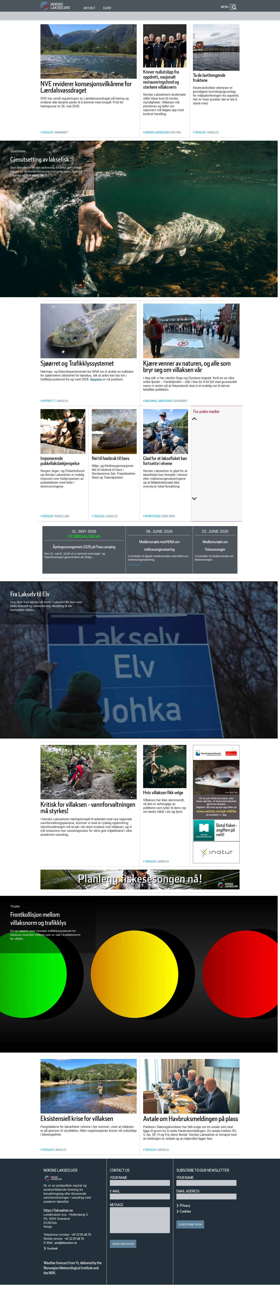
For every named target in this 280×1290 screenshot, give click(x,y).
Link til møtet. (131, 564)
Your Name (120, 1178)
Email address (190, 1196)
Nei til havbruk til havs (121, 458)
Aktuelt (90, 8)
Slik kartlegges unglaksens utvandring (215, 457)
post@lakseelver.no (69, 1243)
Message (118, 1205)
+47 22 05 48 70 (84, 1234)
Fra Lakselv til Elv (37, 594)
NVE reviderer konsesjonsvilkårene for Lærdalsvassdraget (79, 90)
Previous (219, 419)
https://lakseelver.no (63, 1210)
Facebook (54, 1248)
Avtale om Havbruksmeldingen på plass (191, 1122)
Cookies (187, 1216)
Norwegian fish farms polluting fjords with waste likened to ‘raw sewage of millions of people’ (219, 486)
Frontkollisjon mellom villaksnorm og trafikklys (43, 922)
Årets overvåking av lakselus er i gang (220, 434)
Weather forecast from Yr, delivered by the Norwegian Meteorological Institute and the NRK (71, 1270)
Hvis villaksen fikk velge (164, 795)
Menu (224, 7)
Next (219, 514)
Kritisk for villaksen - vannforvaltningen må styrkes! (77, 811)
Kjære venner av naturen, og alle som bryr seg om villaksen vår (190, 369)
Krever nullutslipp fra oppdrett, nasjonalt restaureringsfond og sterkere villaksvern (164, 84)
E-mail (116, 1191)
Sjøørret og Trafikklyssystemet (71, 366)
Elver (109, 8)
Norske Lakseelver (64, 1170)
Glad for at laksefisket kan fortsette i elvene (169, 460)
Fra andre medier (214, 411)
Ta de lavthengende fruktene (216, 78)
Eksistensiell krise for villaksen (75, 1122)
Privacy (187, 1210)
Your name (186, 1183)
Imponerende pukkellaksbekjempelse (67, 470)
